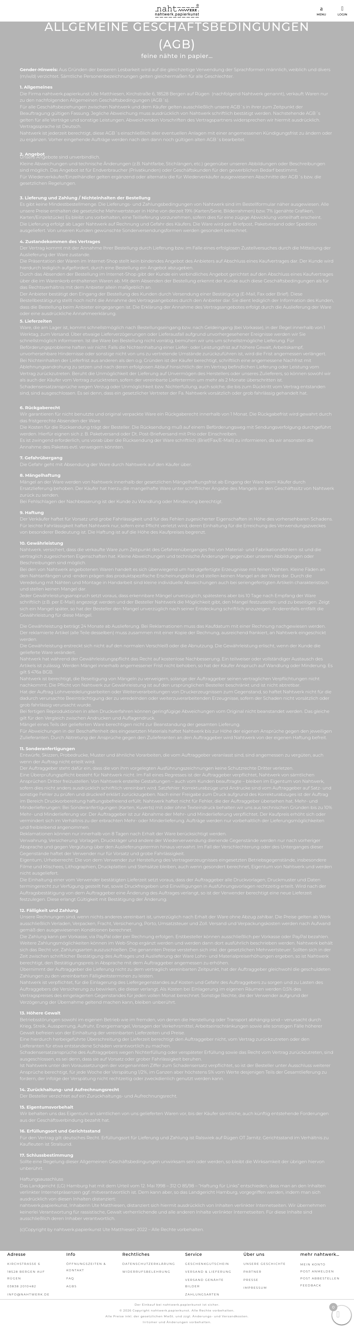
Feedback (310, 1285)
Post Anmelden (317, 1271)
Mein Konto (313, 1264)
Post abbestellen (320, 1278)
